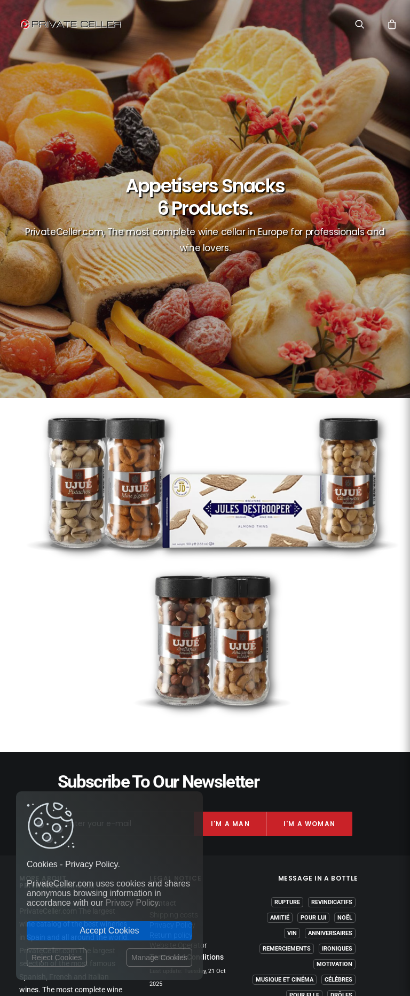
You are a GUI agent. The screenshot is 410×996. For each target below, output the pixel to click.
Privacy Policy (172, 718)
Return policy (171, 728)
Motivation (334, 757)
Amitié (279, 711)
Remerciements (287, 742)
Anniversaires (330, 726)
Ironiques (337, 742)
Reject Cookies (56, 957)
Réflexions (335, 804)
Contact (162, 696)
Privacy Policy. (133, 902)
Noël (344, 711)
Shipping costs (173, 708)
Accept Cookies (109, 930)
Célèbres (338, 773)
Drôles (341, 788)
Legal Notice (246, 934)
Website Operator (178, 738)
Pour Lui (313, 711)
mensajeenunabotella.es (318, 843)
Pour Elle (304, 788)
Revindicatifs (331, 695)
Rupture (287, 695)
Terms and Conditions (186, 750)
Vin (292, 726)
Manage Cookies (159, 957)
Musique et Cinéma (284, 773)
